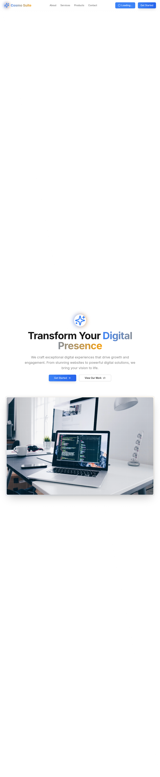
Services (65, 5)
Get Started (147, 5)
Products (79, 5)
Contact (92, 5)
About (53, 5)
